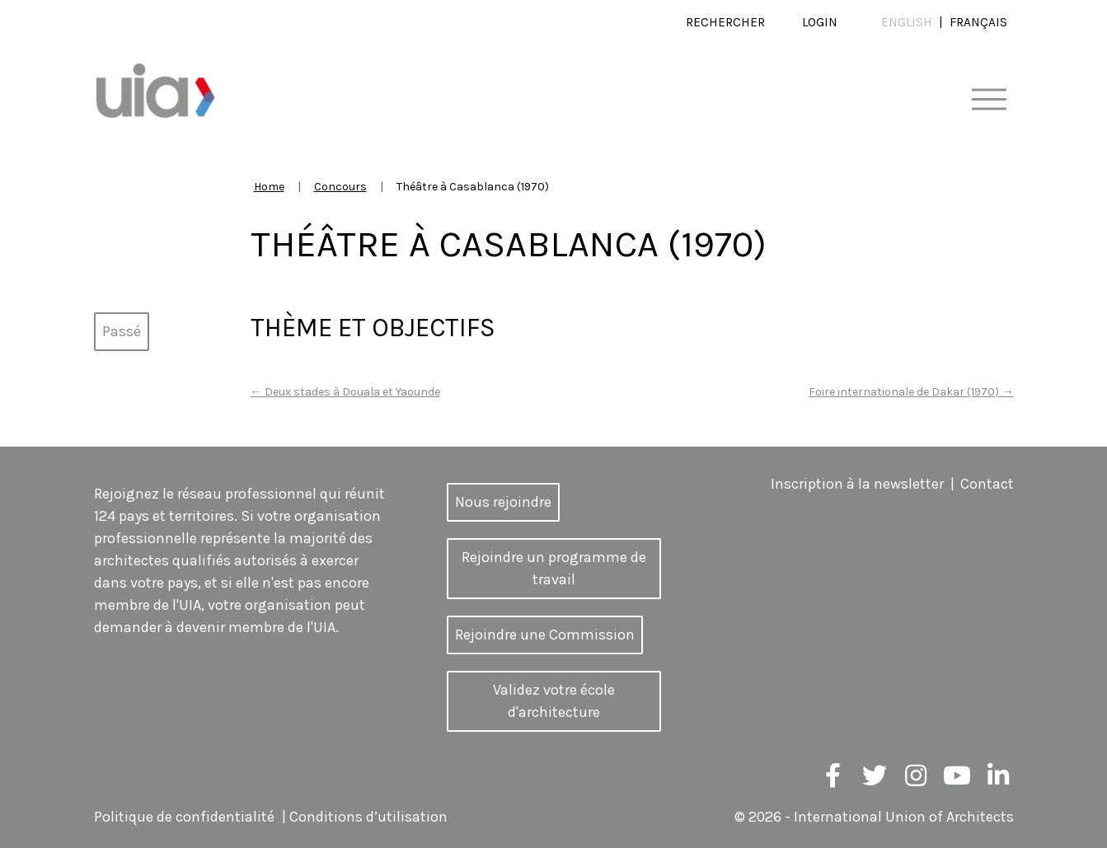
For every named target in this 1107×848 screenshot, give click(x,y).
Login (819, 22)
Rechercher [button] (725, 22)
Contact (987, 484)
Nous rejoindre (503, 502)
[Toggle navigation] (989, 100)
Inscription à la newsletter (857, 484)
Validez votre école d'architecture (554, 701)
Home (269, 187)
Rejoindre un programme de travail (554, 568)
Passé (121, 331)
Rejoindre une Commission (545, 634)
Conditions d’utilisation (368, 817)
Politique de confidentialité (184, 817)
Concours (340, 187)
